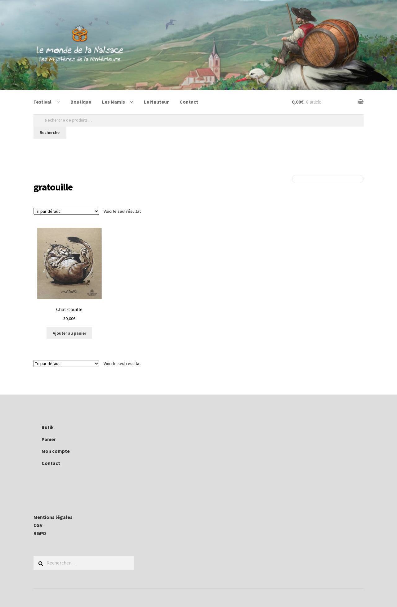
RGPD (39, 533)
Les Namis (113, 102)
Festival (42, 102)
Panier (49, 439)
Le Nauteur (156, 102)
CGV (37, 525)
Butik (48, 427)
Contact (189, 102)
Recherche (50, 132)
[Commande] (66, 211)
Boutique (80, 102)
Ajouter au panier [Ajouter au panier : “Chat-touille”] (69, 333)
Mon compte (56, 451)
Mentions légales (53, 517)
